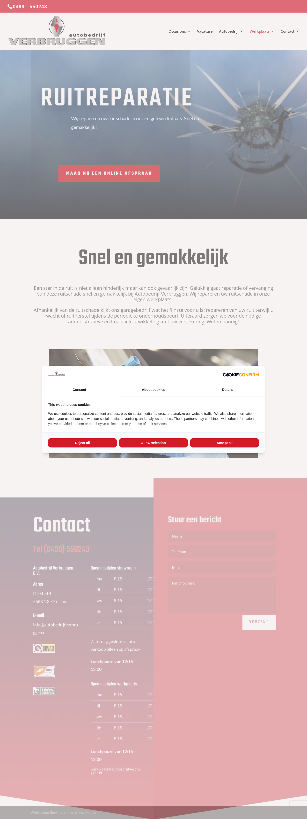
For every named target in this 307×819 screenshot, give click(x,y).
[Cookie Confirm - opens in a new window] (241, 375)
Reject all (82, 443)
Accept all (225, 443)
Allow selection (153, 443)
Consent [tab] (79, 390)
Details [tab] (227, 390)
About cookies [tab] (153, 390)
